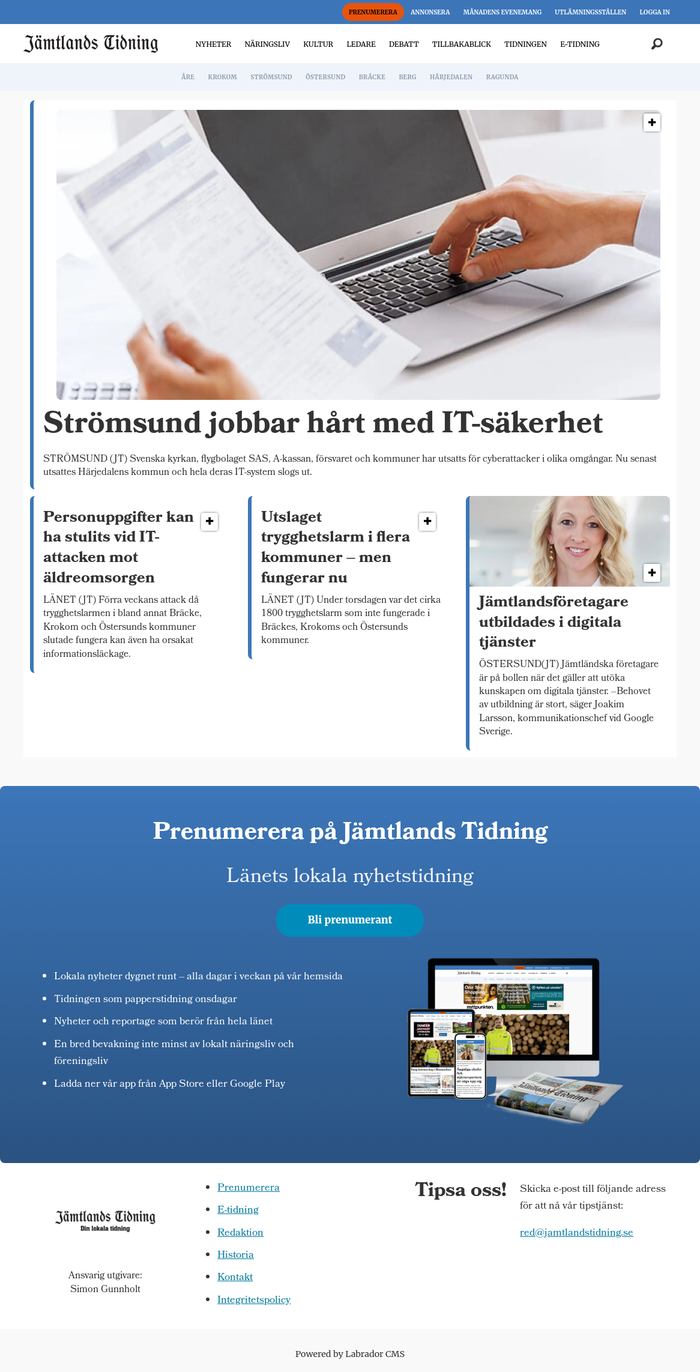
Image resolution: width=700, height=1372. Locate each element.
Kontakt (235, 1278)
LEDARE (360, 44)
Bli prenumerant (350, 919)
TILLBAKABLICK (461, 44)
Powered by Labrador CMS (350, 1354)
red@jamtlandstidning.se (576, 1233)
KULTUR (318, 44)
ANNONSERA (430, 12)
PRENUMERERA (373, 12)
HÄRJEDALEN (451, 77)
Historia (235, 1256)
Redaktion (240, 1233)
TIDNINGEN (525, 44)
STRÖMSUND (271, 77)
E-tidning (238, 1210)
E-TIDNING (580, 44)
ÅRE (188, 77)
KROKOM (222, 77)
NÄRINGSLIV (266, 44)
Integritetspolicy (254, 1301)
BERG (407, 77)
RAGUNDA (502, 77)
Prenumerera (248, 1188)
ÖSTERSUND (325, 77)
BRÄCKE (372, 77)
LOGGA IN (655, 12)
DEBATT (404, 44)
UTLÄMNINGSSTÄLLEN (590, 12)
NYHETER (213, 44)
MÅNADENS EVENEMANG (502, 12)
